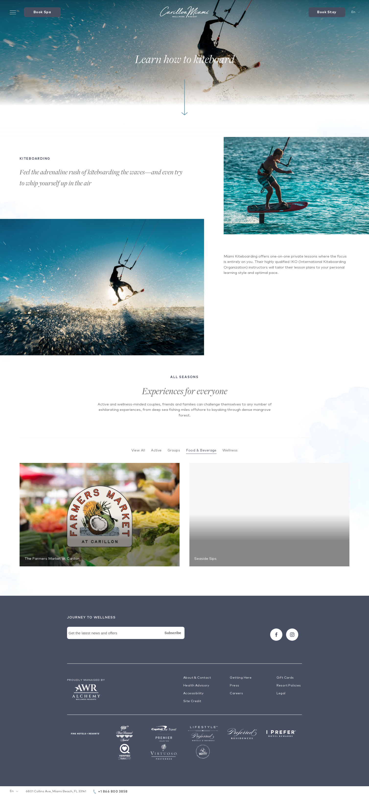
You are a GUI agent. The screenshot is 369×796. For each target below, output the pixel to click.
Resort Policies (289, 685)
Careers (236, 693)
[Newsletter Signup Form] (125, 638)
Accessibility (193, 693)
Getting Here (241, 677)
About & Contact (197, 677)
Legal (281, 693)
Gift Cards (285, 677)
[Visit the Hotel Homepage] (184, 12)
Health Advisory (196, 685)
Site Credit (192, 701)
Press (234, 685)
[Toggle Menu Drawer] (13, 12)
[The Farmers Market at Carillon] (100, 514)
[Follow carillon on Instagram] (292, 634)
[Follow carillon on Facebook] (276, 634)
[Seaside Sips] (269, 514)
